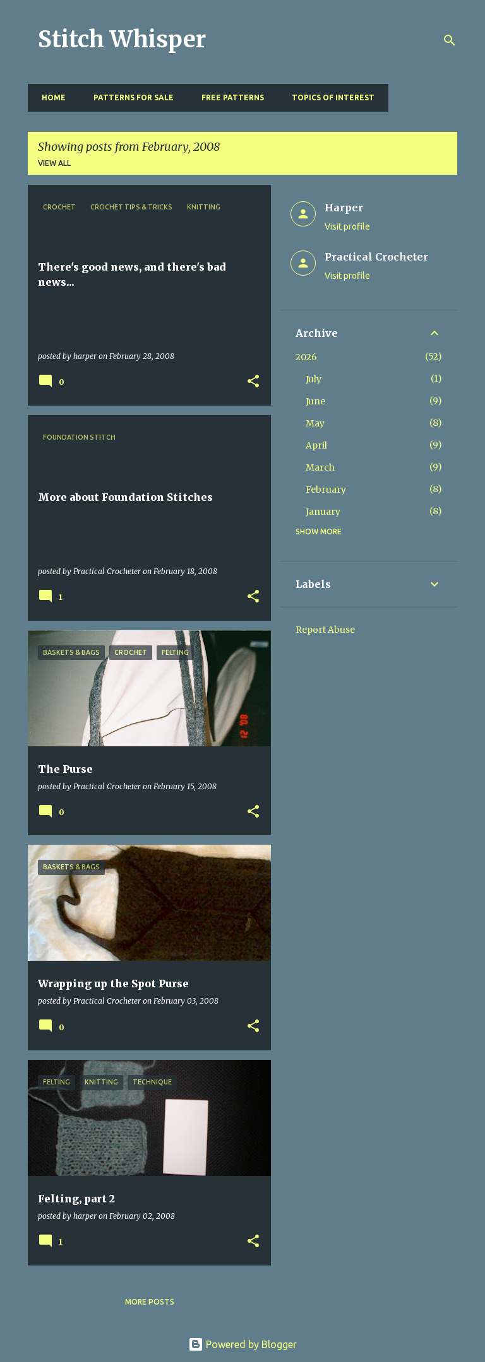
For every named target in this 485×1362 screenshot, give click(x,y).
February (326, 489)
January (323, 511)
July (313, 379)
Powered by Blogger (242, 1344)
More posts (149, 1302)
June (315, 401)
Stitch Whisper (122, 39)
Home (50, 97)
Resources (421, 97)
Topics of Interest (329, 97)
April (316, 445)
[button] (253, 381)
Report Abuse (325, 629)
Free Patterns (229, 97)
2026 (306, 357)
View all (54, 163)
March (320, 467)
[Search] (449, 40)
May (315, 423)
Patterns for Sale (130, 97)
